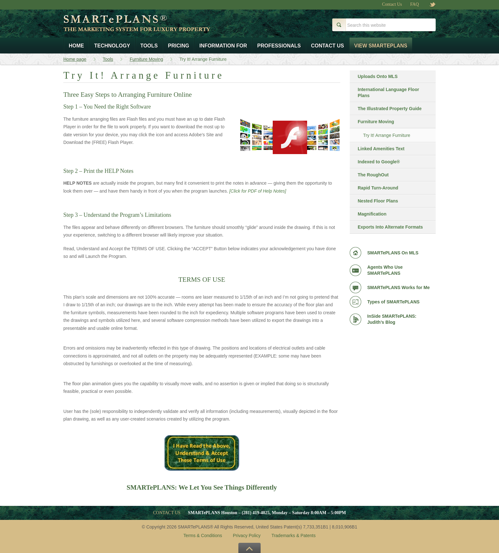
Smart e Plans (158, 28)
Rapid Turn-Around (378, 187)
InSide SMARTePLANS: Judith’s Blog (392, 319)
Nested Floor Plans (378, 200)
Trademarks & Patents (293, 535)
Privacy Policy (247, 535)
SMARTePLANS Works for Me (398, 287)
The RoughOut (373, 174)
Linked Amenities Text (381, 148)
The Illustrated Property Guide (390, 108)
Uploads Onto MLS (377, 76)
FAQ (414, 4)
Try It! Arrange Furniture (386, 135)
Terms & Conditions (202, 535)
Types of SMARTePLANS (393, 301)
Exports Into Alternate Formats (390, 227)
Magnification (372, 213)
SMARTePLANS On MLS (392, 252)
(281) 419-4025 (256, 512)
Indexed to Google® (379, 161)
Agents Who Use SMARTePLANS (385, 270)
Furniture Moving (376, 121)
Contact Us (392, 4)
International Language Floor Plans (388, 92)
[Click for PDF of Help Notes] (257, 191)
